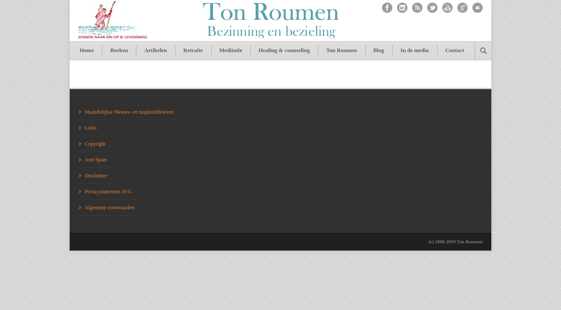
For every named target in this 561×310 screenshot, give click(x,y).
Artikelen (155, 50)
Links (90, 128)
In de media (415, 50)
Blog (378, 50)
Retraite (193, 50)
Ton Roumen (341, 50)
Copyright (95, 144)
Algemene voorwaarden (109, 208)
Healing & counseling (284, 50)
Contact (454, 50)
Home (87, 50)
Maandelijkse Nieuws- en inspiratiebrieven (129, 112)
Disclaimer (96, 176)
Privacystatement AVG (108, 192)
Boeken (119, 50)
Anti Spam (96, 160)
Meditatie (230, 50)
